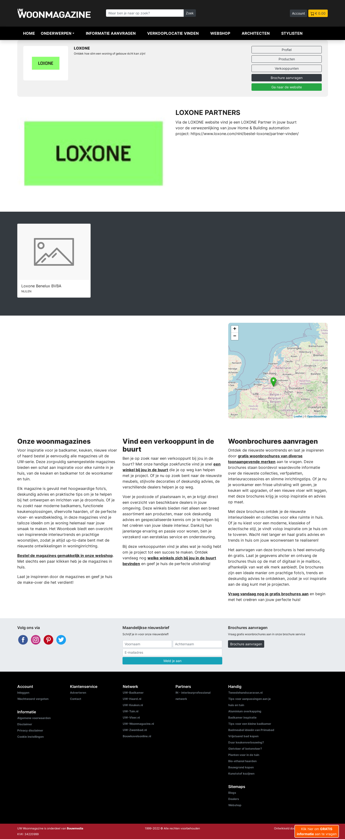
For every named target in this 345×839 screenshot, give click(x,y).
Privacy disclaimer (30, 730)
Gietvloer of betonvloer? (245, 748)
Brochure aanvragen (287, 78)
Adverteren (78, 692)
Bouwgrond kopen (241, 767)
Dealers (233, 799)
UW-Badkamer (133, 692)
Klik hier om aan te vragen (317, 831)
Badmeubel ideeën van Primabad (251, 730)
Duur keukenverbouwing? (246, 742)
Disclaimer (24, 724)
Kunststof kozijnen (241, 773)
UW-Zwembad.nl (135, 730)
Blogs (232, 792)
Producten (287, 59)
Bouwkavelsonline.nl (137, 736)
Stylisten (292, 33)
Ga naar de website (286, 87)
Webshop (220, 33)
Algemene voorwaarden (34, 718)
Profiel (287, 50)
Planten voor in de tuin (243, 755)
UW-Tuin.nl (130, 711)
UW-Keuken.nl (133, 705)
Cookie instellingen (30, 736)
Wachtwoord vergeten (32, 699)
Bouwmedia (75, 828)
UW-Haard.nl (132, 699)
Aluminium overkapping (244, 711)
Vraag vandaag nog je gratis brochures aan (268, 593)
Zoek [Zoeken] (190, 13)
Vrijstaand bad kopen (243, 736)
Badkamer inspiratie (242, 717)
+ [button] (234, 329)
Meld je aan (172, 661)
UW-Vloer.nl (131, 717)
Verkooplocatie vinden (173, 33)
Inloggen (23, 692)
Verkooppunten (287, 68)
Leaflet (298, 416)
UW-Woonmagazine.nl (138, 724)
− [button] (234, 336)
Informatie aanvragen (111, 33)
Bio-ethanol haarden (242, 761)
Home (29, 33)
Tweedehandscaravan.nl (245, 692)
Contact (75, 699)
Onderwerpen (56, 33)
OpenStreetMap (317, 416)
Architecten (256, 33)
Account (298, 13)
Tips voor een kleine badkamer (249, 724)
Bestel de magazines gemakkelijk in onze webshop (65, 555)
